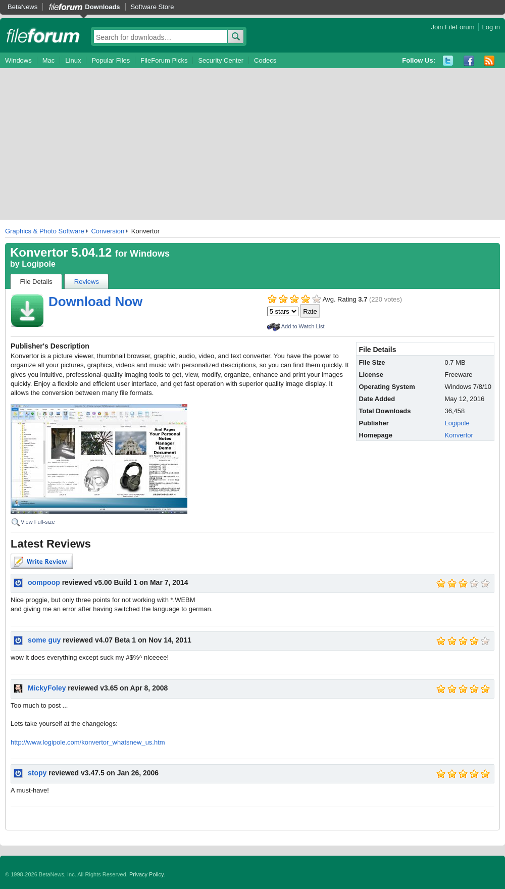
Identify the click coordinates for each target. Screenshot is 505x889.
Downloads (102, 7)
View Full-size (38, 522)
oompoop (44, 582)
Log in (491, 27)
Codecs (265, 60)
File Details (36, 281)
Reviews (86, 281)
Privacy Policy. (147, 874)
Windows (18, 60)
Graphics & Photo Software (44, 231)
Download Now (95, 301)
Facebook (469, 61)
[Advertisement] (252, 144)
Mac (48, 60)
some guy (44, 640)
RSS (489, 61)
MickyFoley (47, 688)
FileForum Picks (163, 60)
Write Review (42, 561)
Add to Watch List (303, 326)
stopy (37, 773)
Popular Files (110, 60)
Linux (73, 60)
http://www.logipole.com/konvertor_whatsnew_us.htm (88, 742)
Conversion (107, 231)
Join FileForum (453, 27)
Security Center (220, 60)
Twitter (448, 61)
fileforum (43, 35)
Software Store (152, 7)
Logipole (39, 264)
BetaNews (22, 7)
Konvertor (459, 435)
